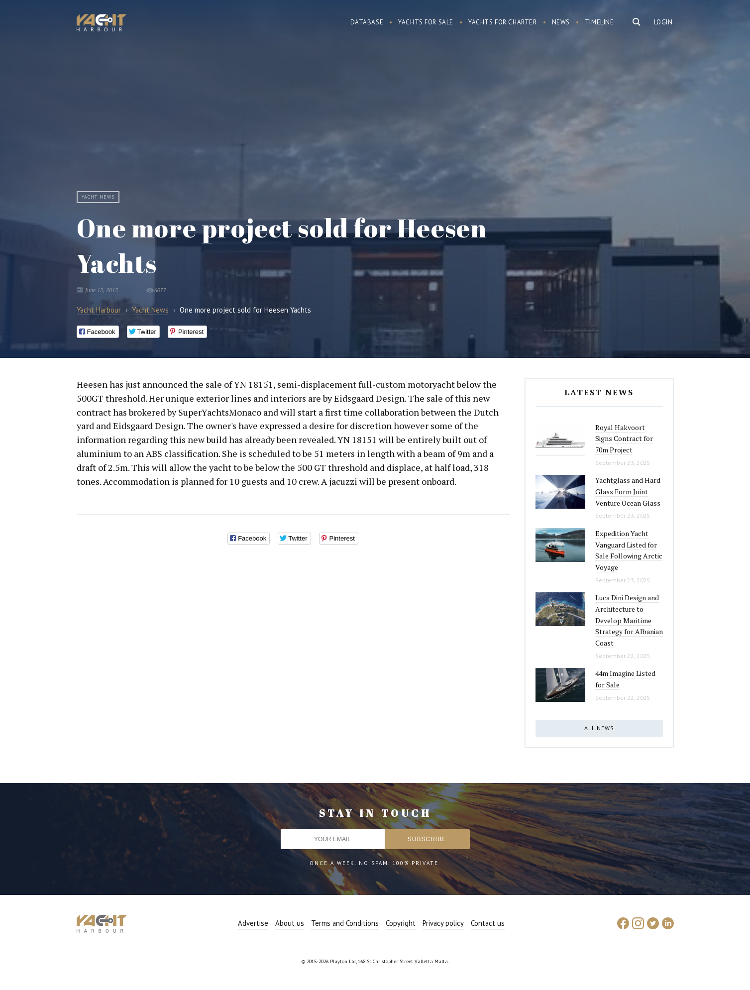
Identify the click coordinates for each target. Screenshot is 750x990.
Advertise (253, 923)
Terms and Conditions (345, 923)
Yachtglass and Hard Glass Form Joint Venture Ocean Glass (627, 491)
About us (289, 923)
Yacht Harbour (101, 24)
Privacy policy (443, 923)
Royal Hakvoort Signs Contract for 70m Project (624, 438)
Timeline (599, 22)
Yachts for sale (425, 22)
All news (599, 728)
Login (663, 22)
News (561, 22)
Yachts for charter (502, 22)
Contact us (488, 923)
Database (367, 22)
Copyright (401, 923)
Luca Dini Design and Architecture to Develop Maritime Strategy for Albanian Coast (629, 620)
